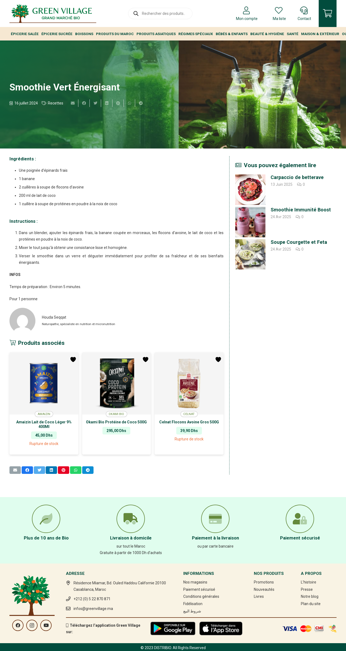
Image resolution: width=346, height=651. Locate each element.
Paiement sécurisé (199, 589)
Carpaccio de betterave (297, 177)
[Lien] (52, 13)
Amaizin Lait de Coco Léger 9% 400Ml (44, 424)
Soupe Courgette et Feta (299, 242)
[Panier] (328, 13)
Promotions (264, 582)
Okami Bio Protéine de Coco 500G (116, 422)
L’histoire (308, 582)
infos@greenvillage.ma (93, 608)
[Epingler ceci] (118, 103)
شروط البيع (192, 611)
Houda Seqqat (54, 317)
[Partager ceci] (84, 103)
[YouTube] (46, 625)
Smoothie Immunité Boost (301, 209)
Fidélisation (192, 604)
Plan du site (311, 604)
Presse (307, 589)
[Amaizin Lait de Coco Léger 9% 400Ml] (43, 383)
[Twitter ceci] (95, 103)
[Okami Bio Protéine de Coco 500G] (116, 383)
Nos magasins (195, 582)
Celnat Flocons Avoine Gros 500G (189, 422)
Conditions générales (201, 596)
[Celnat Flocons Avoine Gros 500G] (189, 383)
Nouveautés (264, 589)
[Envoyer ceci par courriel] (72, 103)
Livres (259, 596)
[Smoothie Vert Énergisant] (259, 95)
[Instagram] (32, 625)
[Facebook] (18, 625)
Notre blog (309, 596)
